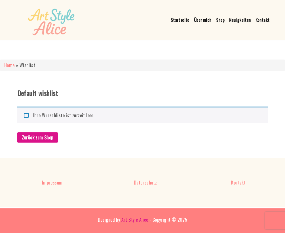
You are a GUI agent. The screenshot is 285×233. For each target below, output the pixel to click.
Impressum (52, 182)
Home (9, 65)
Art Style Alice (134, 219)
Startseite (180, 20)
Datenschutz (145, 182)
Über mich (203, 20)
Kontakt (263, 20)
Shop (220, 20)
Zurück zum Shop (37, 137)
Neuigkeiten (240, 20)
